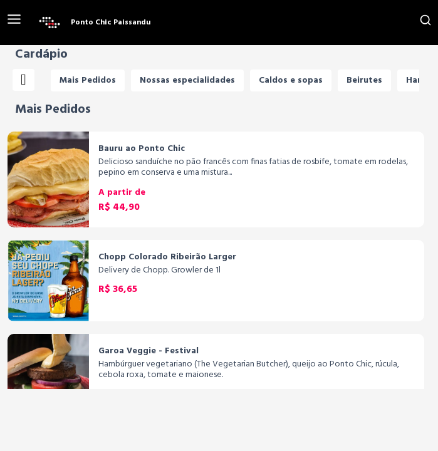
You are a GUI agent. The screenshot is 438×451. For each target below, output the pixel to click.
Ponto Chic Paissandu (111, 22)
